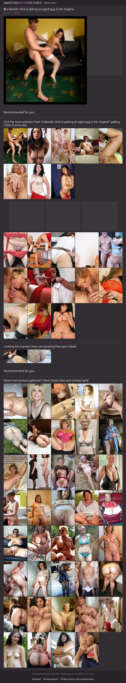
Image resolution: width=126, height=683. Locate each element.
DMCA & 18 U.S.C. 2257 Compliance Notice (77, 679)
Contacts (36, 679)
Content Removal (51, 679)
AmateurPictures (23, 3)
